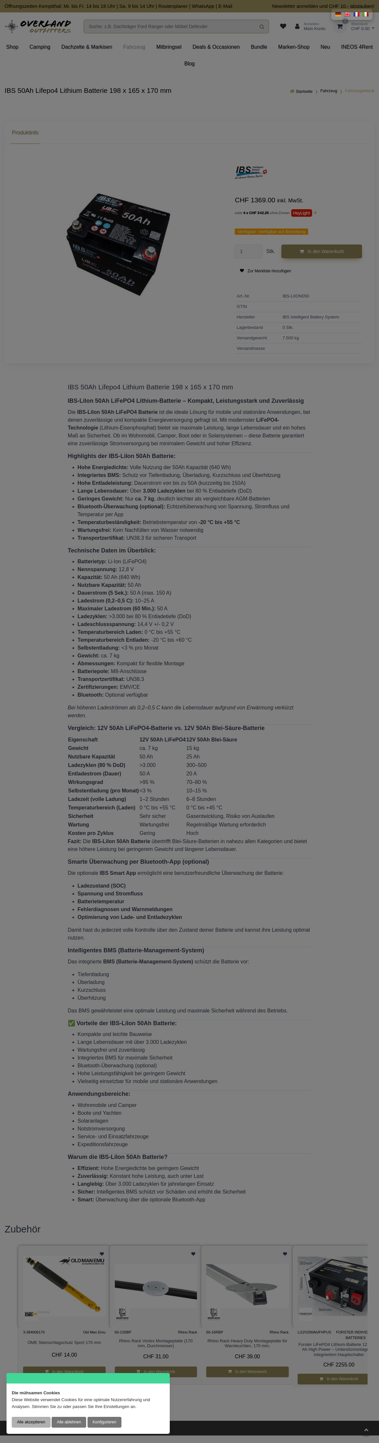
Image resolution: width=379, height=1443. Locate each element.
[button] (338, 14)
